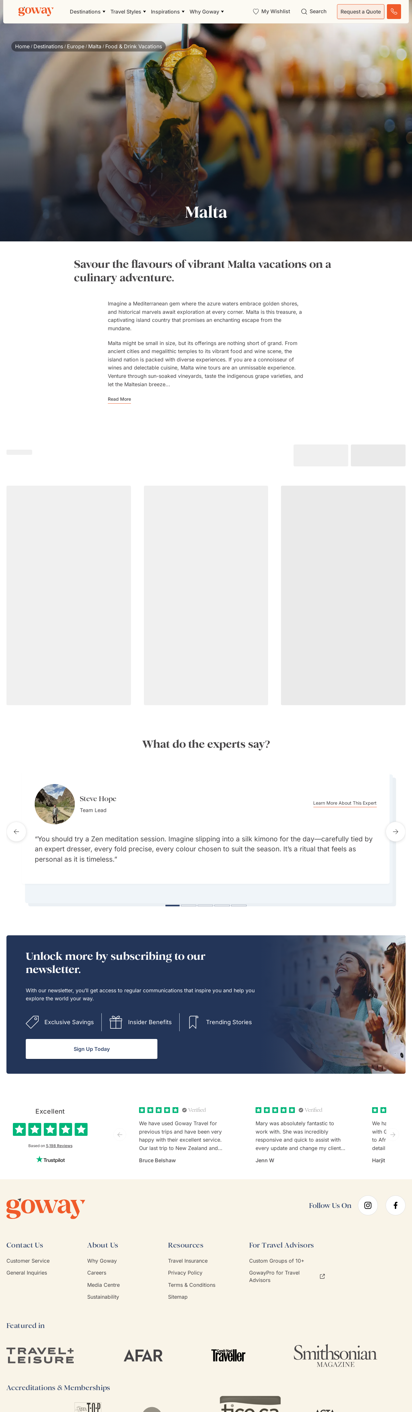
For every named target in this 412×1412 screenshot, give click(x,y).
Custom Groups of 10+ (276, 1253)
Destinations (48, 46)
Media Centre (103, 1277)
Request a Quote (361, 11)
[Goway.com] (36, 11)
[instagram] (368, 1198)
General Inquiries (26, 1265)
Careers (96, 1265)
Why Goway (102, 1253)
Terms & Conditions (191, 1277)
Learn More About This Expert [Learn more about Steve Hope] (354, 803)
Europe (75, 46)
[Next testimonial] (396, 828)
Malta (94, 46)
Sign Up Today (92, 1041)
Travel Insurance (188, 1253)
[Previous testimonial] (16, 828)
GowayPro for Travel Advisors (287, 1269)
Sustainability (103, 1289)
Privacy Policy (185, 1265)
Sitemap (178, 1289)
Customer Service (28, 1253)
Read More (119, 399)
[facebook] (396, 1198)
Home (22, 46)
